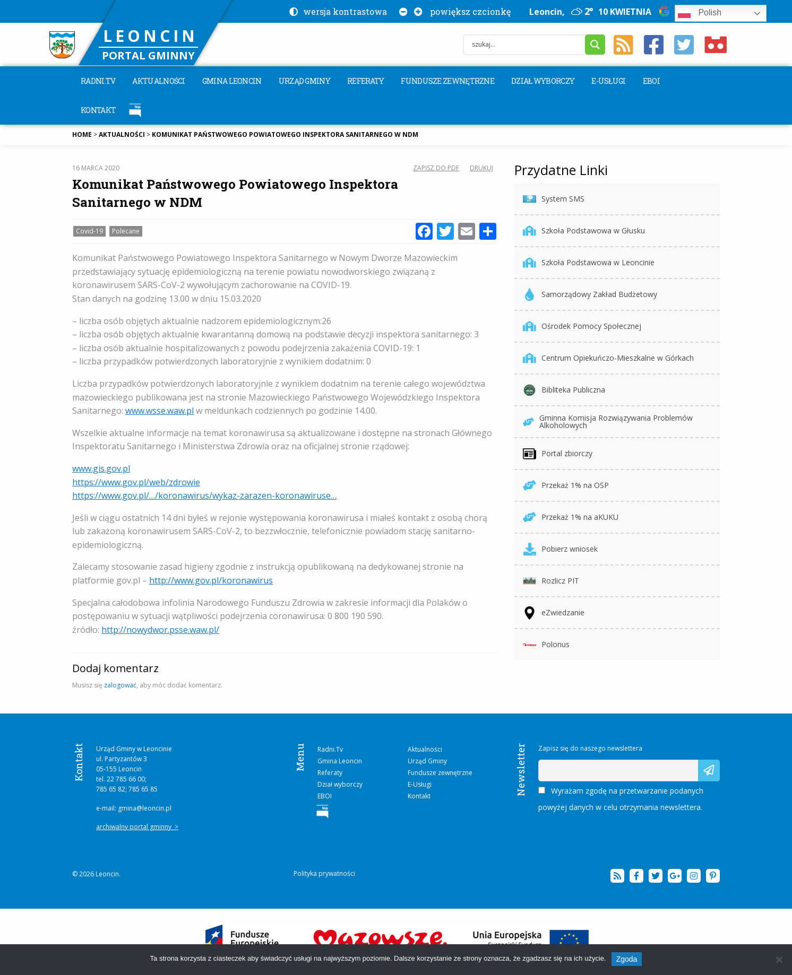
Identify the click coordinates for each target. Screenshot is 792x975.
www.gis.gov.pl (101, 468)
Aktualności (158, 81)
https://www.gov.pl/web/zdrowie (136, 482)
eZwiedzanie (553, 613)
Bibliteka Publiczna (564, 390)
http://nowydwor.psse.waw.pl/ (160, 630)
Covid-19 (89, 231)
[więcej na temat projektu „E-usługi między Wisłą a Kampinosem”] (396, 941)
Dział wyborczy (542, 81)
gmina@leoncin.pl (144, 808)
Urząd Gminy (304, 81)
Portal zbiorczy (557, 453)
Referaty (365, 81)
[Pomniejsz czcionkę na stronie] (401, 11)
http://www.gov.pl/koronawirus (211, 580)
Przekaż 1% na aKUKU (570, 517)
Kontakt (98, 110)
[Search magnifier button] (595, 44)
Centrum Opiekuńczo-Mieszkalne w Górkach (608, 358)
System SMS (553, 199)
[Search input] (527, 45)
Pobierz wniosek (560, 549)
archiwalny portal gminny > (137, 826)
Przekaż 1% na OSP (566, 485)
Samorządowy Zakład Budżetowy (590, 294)
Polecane (126, 231)
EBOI (651, 81)
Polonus (546, 644)
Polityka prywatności (324, 873)
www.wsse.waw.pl (159, 410)
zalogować (120, 685)
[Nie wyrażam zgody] (778, 959)
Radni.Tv (98, 81)
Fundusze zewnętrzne (447, 81)
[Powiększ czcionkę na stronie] (416, 11)
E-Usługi (608, 81)
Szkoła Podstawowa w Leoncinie (589, 262)
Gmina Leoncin (232, 81)
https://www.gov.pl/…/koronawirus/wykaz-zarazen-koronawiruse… (204, 495)
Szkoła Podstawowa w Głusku (584, 231)
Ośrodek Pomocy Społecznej (582, 326)
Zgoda (627, 959)
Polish (699, 13)
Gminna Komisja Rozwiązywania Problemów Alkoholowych (608, 421)
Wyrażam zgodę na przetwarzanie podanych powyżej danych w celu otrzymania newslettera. (620, 799)
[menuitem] (98, 80)
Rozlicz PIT (551, 581)
